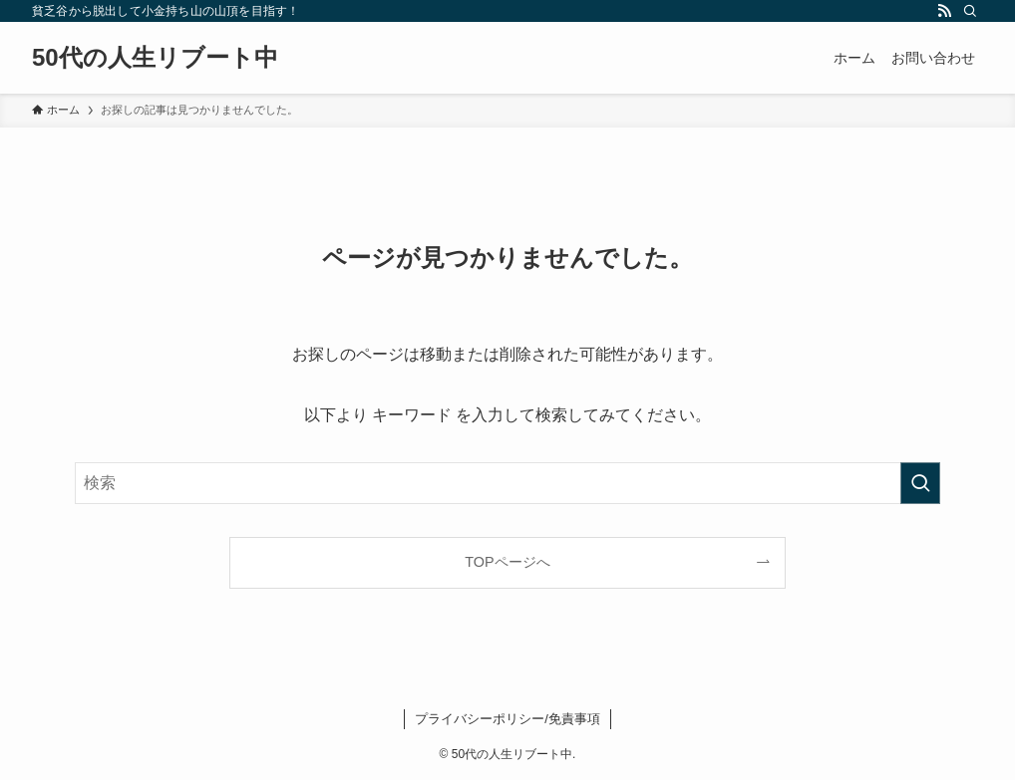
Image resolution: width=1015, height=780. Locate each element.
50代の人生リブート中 (155, 58)
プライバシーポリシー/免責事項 (507, 718)
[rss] (944, 11)
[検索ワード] (507, 483)
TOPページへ (507, 562)
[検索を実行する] (920, 483)
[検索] (970, 11)
